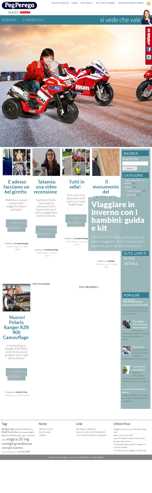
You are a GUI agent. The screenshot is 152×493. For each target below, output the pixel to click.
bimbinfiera (28, 429)
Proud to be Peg (21, 243)
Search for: (130, 159)
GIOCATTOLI (21, 392)
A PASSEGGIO (33, 20)
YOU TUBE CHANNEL (105, 3)
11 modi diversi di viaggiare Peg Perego (130, 450)
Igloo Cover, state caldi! (123, 435)
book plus (13, 431)
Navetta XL (138, 347)
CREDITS (42, 435)
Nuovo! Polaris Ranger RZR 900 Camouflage (16, 327)
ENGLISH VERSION (60, 3)
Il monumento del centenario (106, 189)
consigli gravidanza (17, 443)
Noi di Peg (131, 195)
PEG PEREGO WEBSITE (86, 429)
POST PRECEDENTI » (89, 287)
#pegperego (8, 428)
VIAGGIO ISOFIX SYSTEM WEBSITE (91, 432)
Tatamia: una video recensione (45, 186)
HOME (75, 3)
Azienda (9, 20)
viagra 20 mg (17, 439)
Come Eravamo (134, 191)
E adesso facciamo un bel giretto (16, 186)
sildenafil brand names (131, 3)
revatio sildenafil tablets (131, 302)
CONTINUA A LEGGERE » (17, 225)
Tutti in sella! (77, 184)
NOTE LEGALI (45, 432)
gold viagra (21, 435)
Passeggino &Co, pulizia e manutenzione (140, 324)
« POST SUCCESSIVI (40, 284)
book (5, 431)
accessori (19, 429)
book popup (23, 432)
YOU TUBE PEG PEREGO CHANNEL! (91, 435)
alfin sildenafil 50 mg (130, 389)
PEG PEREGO (87, 3)
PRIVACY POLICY (46, 429)
